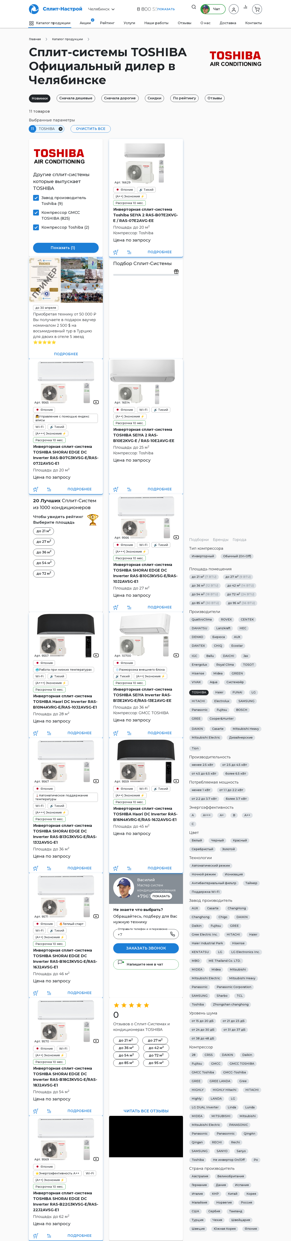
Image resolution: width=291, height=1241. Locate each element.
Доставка (228, 23)
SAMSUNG (246, 701)
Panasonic (200, 710)
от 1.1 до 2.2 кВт (231, 790)
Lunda (250, 1107)
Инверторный (203, 556)
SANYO (222, 1151)
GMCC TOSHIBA (242, 1064)
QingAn (249, 1134)
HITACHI (198, 701)
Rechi (235, 1142)
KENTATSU (200, 952)
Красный (240, 840)
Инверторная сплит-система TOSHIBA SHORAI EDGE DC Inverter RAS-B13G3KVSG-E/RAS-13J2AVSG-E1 (65, 834)
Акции (85, 21)
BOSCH (241, 710)
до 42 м (240, 586)
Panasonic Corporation (234, 987)
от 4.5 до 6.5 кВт (204, 774)
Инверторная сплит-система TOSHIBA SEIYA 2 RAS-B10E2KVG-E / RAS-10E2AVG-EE (143, 435)
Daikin (196, 926)
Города (239, 539)
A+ (222, 815)
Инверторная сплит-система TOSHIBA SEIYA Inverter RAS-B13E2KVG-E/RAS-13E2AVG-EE (142, 695)
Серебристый (202, 849)
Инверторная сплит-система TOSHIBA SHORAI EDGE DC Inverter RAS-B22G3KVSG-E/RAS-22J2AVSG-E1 (65, 1201)
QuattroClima (202, 620)
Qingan (197, 1142)
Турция (197, 1220)
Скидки (163, 98)
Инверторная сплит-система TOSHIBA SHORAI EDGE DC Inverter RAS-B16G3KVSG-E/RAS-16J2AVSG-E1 (65, 958)
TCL (240, 996)
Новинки (41, 98)
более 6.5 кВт (235, 774)
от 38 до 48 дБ (203, 1038)
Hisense (198, 673)
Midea (218, 673)
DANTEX (198, 646)
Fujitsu (222, 710)
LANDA (216, 1099)
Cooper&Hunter (222, 719)
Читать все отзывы (146, 1111)
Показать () (66, 247)
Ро (256, 1160)
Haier (219, 692)
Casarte (218, 729)
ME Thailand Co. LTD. (225, 961)
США (195, 1211)
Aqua (213, 682)
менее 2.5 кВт (202, 765)
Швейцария (240, 1220)
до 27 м (238, 577)
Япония (251, 1229)
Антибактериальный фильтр (214, 883)
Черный (217, 840)
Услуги (129, 23)
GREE (196, 719)
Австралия (200, 1176)
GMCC (215, 1064)
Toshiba (198, 1005)
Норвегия (224, 1203)
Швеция (198, 1229)
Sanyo (241, 1151)
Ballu (210, 656)
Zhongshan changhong (231, 1005)
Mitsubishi (238, 970)
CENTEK (247, 620)
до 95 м (241, 603)
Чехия (217, 1220)
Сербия (214, 1211)
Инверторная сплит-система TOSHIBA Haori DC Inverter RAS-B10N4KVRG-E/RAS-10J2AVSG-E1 (65, 702)
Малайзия (199, 1203)
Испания (242, 1185)
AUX (237, 637)
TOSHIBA (199, 692)
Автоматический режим (211, 866)
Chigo (223, 917)
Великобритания (230, 1176)
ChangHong (237, 908)
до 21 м (204, 577)
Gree (243, 1081)
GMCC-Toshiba (234, 1072)
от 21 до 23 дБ (234, 1021)
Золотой (228, 849)
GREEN (237, 673)
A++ (247, 815)
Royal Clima (225, 665)
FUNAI (237, 692)
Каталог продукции (50, 23)
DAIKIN (197, 729)
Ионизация (234, 874)
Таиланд (235, 1211)
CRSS (209, 1055)
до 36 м (205, 586)
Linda (232, 1107)
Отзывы (185, 23)
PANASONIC (238, 1125)
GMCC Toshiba (203, 1072)
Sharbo (222, 996)
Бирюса (218, 637)
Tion (195, 748)
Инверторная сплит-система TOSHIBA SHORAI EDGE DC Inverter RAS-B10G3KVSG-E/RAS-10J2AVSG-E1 (145, 573)
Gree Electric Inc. (205, 935)
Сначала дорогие (126, 98)
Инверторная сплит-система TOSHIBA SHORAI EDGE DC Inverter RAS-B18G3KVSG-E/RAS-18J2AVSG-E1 (65, 1077)
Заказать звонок (146, 948)
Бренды (221, 539)
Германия (199, 1185)
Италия (197, 1194)
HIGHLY (198, 1090)
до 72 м (240, 594)
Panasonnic (226, 1134)
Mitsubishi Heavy (246, 729)
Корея (251, 1194)
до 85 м (205, 603)
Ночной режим (204, 874)
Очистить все (89, 129)
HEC (243, 628)
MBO (195, 961)
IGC (194, 656)
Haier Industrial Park (207, 943)
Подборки (199, 539)
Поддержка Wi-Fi (205, 892)
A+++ (207, 815)
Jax (245, 656)
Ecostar (237, 646)
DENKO (197, 637)
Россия (246, 1203)
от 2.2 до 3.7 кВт (204, 799)
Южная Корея (225, 1229)
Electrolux (221, 701)
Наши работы (156, 23)
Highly (196, 1099)
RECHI (217, 1142)
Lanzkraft (223, 628)
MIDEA (197, 970)
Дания (221, 1185)
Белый (197, 840)
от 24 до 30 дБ (203, 1030)
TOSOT (248, 665)
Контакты (253, 23)
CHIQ (218, 646)
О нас (205, 23)
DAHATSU (199, 628)
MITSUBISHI (220, 1116)
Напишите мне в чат (140, 964)
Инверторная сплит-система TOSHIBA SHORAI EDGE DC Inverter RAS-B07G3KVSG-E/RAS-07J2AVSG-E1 (65, 455)
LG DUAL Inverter (205, 1107)
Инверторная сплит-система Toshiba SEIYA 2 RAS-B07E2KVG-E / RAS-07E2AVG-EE (145, 215)
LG (253, 692)
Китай (232, 1194)
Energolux (199, 665)
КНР (215, 1194)
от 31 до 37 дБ (234, 1030)
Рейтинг (107, 23)
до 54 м (205, 594)
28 (193, 1055)
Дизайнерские (241, 738)
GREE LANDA (220, 1081)
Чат (207, 9)
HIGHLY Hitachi (224, 1090)
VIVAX (196, 682)
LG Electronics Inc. (245, 952)
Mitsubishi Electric (206, 738)
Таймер (251, 883)
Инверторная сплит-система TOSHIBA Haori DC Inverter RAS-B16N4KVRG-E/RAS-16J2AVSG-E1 (145, 814)
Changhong (200, 917)
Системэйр (235, 682)
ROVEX (226, 620)
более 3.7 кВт (236, 799)
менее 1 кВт (201, 790)
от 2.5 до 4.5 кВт (234, 765)
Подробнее (160, 252)
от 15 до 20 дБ (203, 1021)
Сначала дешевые (79, 98)
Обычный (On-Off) (237, 556)
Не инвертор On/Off (229, 1160)
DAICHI (228, 656)
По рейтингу (195, 98)
